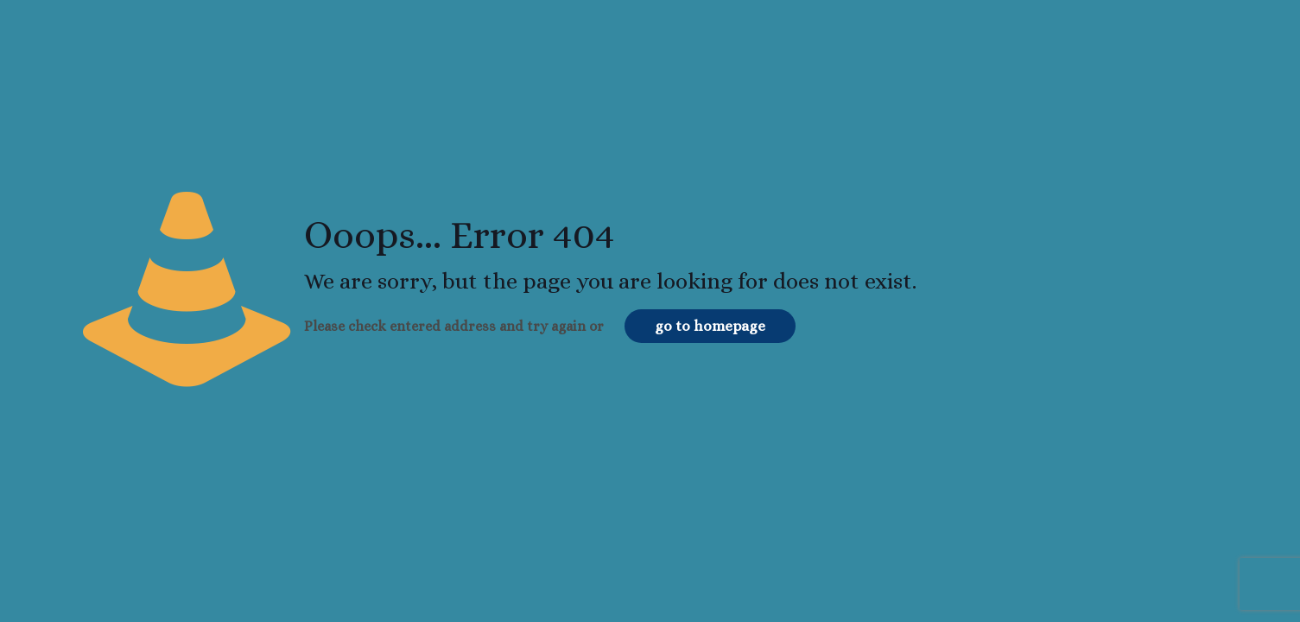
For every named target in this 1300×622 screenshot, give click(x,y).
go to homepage (710, 326)
